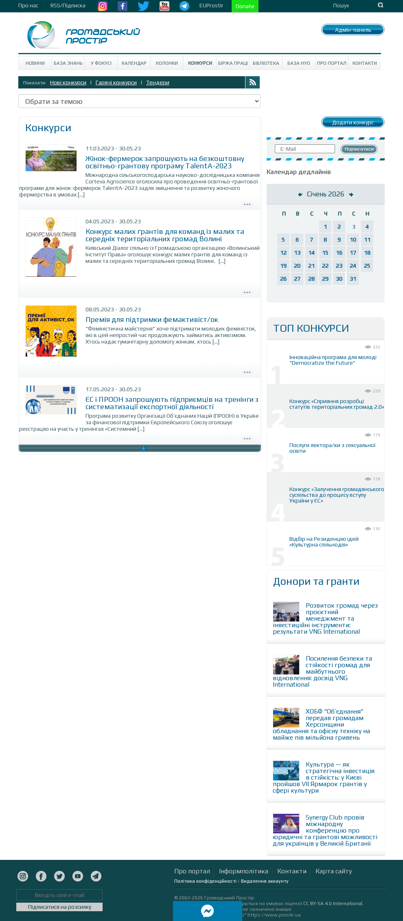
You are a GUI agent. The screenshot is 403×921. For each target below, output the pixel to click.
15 (325, 252)
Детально (247, 203)
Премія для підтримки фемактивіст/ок (152, 319)
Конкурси (200, 63)
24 (353, 265)
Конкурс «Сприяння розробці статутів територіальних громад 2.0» (336, 404)
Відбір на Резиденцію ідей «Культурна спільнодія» (324, 541)
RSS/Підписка (67, 5)
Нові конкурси (68, 82)
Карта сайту (333, 871)
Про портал (331, 63)
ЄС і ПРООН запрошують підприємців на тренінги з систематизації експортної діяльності (171, 403)
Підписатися (359, 149)
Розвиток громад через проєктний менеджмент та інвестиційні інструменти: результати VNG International (325, 618)
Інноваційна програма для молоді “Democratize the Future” (333, 360)
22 (325, 265)
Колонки (167, 63)
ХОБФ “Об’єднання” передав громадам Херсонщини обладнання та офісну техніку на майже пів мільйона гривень (321, 724)
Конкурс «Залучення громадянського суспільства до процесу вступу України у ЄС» (336, 495)
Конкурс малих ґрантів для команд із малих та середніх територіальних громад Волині (164, 235)
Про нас (28, 5)
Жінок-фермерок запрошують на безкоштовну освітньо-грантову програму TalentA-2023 (164, 162)
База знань (68, 63)
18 (367, 252)
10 (353, 239)
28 (311, 278)
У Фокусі (101, 63)
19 (283, 265)
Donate (245, 6)
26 (283, 278)
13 (297, 252)
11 (367, 239)
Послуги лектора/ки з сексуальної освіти (332, 448)
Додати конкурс (353, 122)
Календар (134, 63)
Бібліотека (266, 63)
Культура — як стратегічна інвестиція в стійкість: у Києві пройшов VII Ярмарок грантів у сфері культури (324, 777)
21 (311, 265)
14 (311, 252)
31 (353, 278)
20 (297, 265)
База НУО (298, 63)
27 (297, 278)
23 (339, 265)
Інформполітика (243, 871)
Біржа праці (233, 63)
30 (339, 278)
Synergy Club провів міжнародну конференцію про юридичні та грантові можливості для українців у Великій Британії (325, 830)
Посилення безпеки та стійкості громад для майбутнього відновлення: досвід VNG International (322, 671)
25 (367, 265)
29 (325, 278)
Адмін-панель (353, 29)
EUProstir (211, 5)
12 (283, 252)
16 (339, 252)
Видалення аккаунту (265, 881)
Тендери (157, 82)
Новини (35, 63)
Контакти (365, 63)
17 (353, 252)
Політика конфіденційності (205, 881)
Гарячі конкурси (116, 82)
